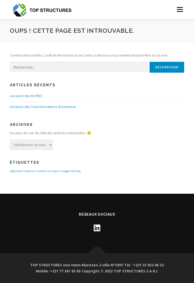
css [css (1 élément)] (49, 171)
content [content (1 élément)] (41, 171)
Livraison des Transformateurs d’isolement (43, 106)
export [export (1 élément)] (56, 171)
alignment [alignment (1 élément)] (16, 171)
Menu (179, 9)
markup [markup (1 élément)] (75, 171)
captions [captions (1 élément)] (29, 171)
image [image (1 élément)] (65, 171)
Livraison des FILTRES (26, 96)
